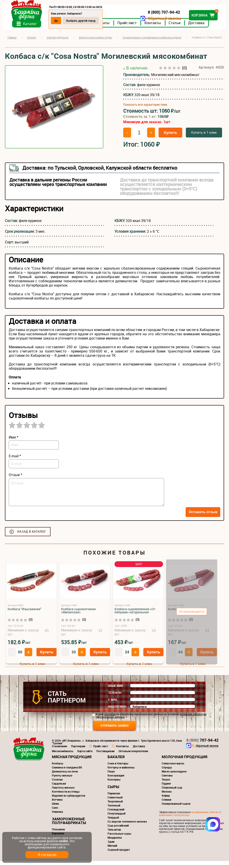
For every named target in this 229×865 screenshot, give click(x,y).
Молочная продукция (184, 760)
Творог (166, 783)
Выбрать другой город (82, 20)
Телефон (114, 697)
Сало (55, 811)
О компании (59, 750)
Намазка (57, 815)
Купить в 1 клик (204, 136)
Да (57, 20)
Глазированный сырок (176, 807)
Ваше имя (115, 690)
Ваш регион (117, 711)
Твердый (113, 821)
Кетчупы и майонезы (121, 771)
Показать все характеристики (145, 108)
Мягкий (112, 849)
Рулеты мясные (62, 779)
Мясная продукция (71, 760)
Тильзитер (114, 833)
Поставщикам (105, 755)
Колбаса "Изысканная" (24, 613)
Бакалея (116, 760)
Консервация (116, 779)
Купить (170, 136)
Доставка (198, 26)
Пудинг (166, 787)
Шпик (55, 807)
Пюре (111, 775)
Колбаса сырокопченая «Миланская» (78, 614)
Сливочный (115, 801)
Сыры (113, 790)
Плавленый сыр (172, 791)
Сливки (166, 803)
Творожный (115, 805)
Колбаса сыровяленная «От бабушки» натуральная (134, 614)
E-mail (113, 704)
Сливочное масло (173, 767)
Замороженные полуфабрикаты (69, 824)
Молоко (167, 795)
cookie (63, 841)
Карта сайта (84, 755)
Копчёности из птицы (66, 795)
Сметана (167, 779)
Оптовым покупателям (133, 755)
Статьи (176, 26)
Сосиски (57, 783)
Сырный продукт (119, 853)
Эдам (111, 845)
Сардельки (59, 787)
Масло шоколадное (174, 775)
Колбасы (57, 767)
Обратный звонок (162, 18)
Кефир (166, 799)
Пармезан (114, 797)
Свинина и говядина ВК (67, 771)
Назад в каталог (31, 536)
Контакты (154, 26)
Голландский (116, 813)
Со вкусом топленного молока (127, 825)
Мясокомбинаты (62, 755)
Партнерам (78, 750)
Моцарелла (115, 841)
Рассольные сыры (119, 837)
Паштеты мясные (63, 791)
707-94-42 (202, 744)
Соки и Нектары (118, 767)
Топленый (114, 809)
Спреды (167, 771)
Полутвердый (116, 817)
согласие (110, 718)
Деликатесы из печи (65, 775)
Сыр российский (118, 829)
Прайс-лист (128, 26)
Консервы (114, 783)
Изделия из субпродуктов (68, 799)
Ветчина (57, 803)
